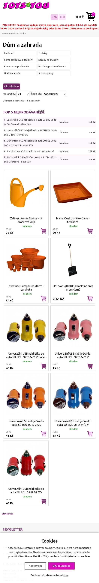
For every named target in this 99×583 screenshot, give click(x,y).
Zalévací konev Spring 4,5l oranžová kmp (26, 220)
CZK (54, 17)
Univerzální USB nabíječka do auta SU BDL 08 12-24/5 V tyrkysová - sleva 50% (73, 423)
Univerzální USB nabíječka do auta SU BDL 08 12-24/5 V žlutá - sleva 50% (26, 355)
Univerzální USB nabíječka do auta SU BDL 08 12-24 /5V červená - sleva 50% (26, 490)
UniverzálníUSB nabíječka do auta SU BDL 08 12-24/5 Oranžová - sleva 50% (26, 423)
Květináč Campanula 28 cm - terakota (26, 288)
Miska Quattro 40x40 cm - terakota (73, 220)
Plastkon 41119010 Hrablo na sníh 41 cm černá (30, 151)
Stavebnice (7, 514)
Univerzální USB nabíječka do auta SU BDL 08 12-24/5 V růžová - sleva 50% (73, 355)
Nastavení (35, 566)
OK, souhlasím (61, 566)
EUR (62, 17)
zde (66, 575)
